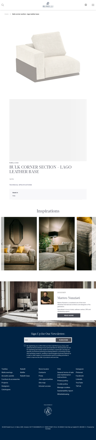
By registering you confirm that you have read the (47, 351)
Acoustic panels (8, 375)
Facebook (80, 375)
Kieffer (22, 372)
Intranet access (45, 386)
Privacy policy (62, 380)
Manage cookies (63, 387)
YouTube (79, 382)
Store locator (44, 369)
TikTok (78, 386)
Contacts (42, 372)
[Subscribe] (63, 340)
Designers (5, 386)
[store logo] (48, 7)
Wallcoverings (7, 372)
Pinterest (79, 372)
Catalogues (6, 389)
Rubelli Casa (25, 375)
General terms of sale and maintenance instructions (65, 374)
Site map (42, 382)
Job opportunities (46, 379)
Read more (69, 315)
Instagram (80, 369)
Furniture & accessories (11, 379)
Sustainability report (65, 390)
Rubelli (22, 369)
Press (41, 375)
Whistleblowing (63, 394)
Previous (2, 244)
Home (7, 14)
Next (94, 244)
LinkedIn (79, 379)
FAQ (59, 369)
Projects (5, 382)
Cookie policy (62, 384)
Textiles (5, 369)
